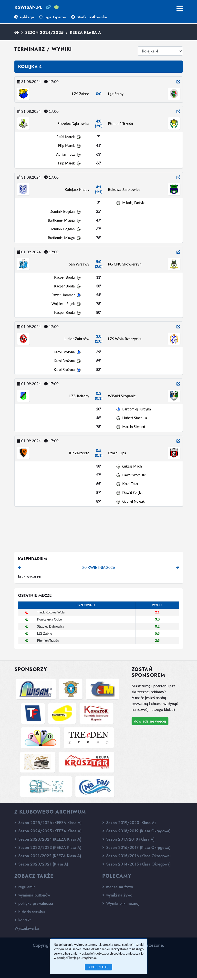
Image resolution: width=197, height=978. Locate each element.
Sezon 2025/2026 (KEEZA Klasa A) (48, 822)
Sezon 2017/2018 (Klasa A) (128, 839)
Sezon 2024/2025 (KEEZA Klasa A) (48, 831)
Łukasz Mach (132, 466)
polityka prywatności (33, 903)
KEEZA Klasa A (85, 32)
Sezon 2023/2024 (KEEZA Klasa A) (47, 839)
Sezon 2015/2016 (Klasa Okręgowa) (136, 856)
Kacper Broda (64, 277)
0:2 (157, 626)
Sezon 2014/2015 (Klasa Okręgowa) (136, 864)
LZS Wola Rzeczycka (125, 338)
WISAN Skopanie (122, 396)
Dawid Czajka (132, 492)
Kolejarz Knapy (77, 189)
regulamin (25, 887)
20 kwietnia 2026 (98, 567)
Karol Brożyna (64, 352)
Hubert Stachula (134, 418)
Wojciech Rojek (63, 304)
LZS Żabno (80, 94)
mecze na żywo (117, 887)
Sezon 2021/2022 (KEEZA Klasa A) (47, 856)
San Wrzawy (79, 264)
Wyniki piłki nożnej (120, 903)
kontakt (22, 920)
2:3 (157, 640)
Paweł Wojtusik (133, 475)
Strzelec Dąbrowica (73, 123)
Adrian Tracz (65, 154)
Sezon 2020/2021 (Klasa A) (41, 864)
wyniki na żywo (117, 895)
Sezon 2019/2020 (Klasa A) (129, 822)
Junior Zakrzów (76, 338)
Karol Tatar (130, 484)
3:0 (157, 619)
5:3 (157, 633)
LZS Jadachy (79, 396)
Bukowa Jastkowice (124, 189)
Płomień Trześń (120, 123)
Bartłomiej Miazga (61, 220)
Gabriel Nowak (133, 501)
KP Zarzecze (79, 453)
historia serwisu (29, 912)
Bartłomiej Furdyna (136, 409)
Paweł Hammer (63, 295)
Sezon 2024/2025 (44, 32)
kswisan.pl (28, 7)
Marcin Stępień (133, 427)
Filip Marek (66, 145)
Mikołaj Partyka (133, 203)
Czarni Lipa (117, 453)
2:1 (157, 612)
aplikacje (24, 17)
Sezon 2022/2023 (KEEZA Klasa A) (47, 847)
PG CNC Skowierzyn (124, 264)
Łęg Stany (116, 94)
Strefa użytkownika (89, 17)
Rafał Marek (65, 137)
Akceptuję (98, 967)
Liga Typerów (52, 17)
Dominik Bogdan (62, 211)
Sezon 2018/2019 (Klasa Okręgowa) (136, 831)
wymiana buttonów (32, 895)
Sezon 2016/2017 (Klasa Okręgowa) (136, 847)
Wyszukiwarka (26, 928)
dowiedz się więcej (150, 721)
